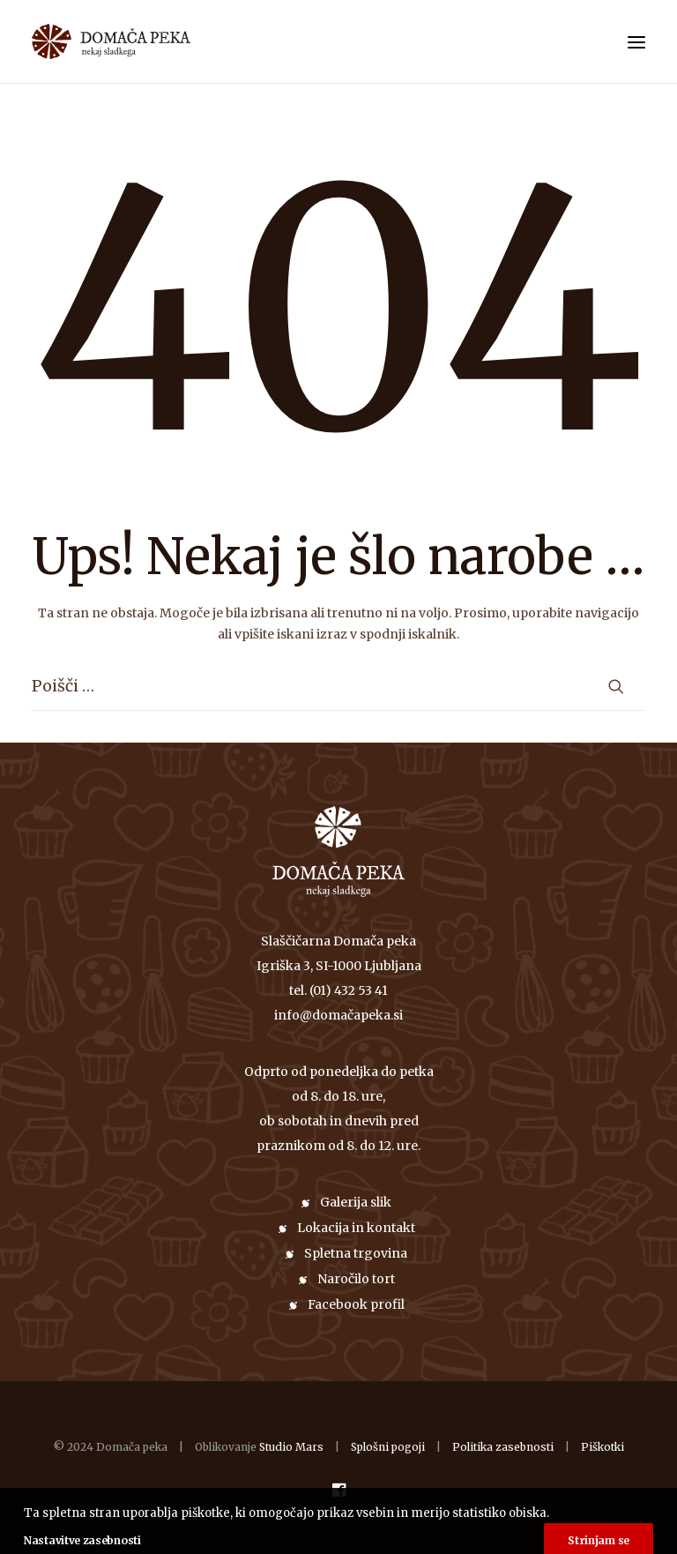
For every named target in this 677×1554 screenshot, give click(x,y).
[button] (636, 42)
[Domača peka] (64, 41)
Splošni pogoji (388, 1446)
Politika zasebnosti (503, 1446)
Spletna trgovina (355, 1253)
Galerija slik (355, 1202)
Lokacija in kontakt (356, 1228)
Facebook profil (356, 1304)
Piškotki (602, 1446)
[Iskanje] (338, 686)
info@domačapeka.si (338, 1015)
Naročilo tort (356, 1279)
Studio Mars (291, 1446)
